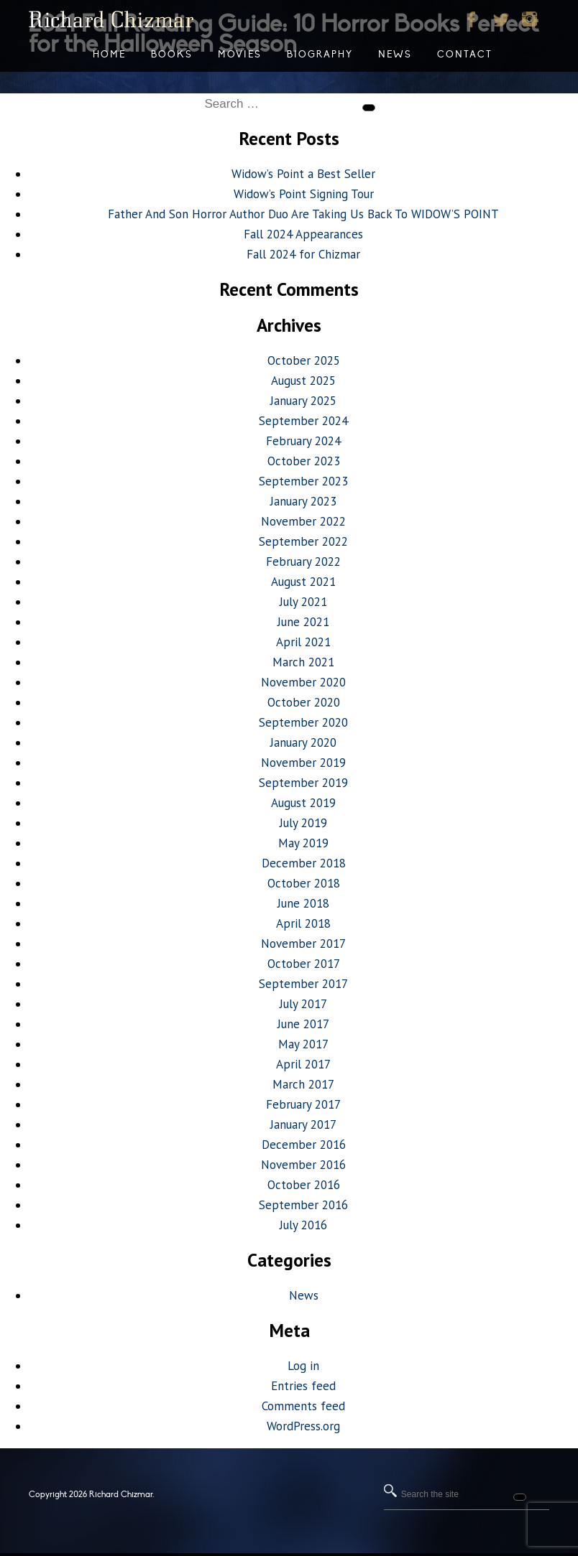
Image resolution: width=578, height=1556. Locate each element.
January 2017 (303, 1124)
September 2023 (303, 481)
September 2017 (303, 984)
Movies (240, 54)
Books (172, 54)
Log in (303, 1366)
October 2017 (303, 964)
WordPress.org (303, 1426)
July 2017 (303, 1004)
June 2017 (303, 1024)
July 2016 (303, 1225)
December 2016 (304, 1144)
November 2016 (303, 1165)
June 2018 (303, 903)
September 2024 (303, 421)
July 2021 (303, 602)
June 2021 (303, 622)
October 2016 (303, 1185)
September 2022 (303, 541)
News (303, 1295)
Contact (464, 54)
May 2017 (303, 1044)
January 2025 (303, 401)
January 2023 (303, 501)
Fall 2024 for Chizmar (303, 254)
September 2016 (303, 1205)
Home (109, 54)
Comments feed (303, 1406)
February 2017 (303, 1104)
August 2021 (303, 582)
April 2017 (303, 1064)
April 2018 (303, 923)
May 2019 (303, 843)
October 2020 (303, 702)
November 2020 (303, 682)
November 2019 (303, 762)
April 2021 (303, 642)
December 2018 (304, 863)
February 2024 (303, 441)
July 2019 (303, 823)
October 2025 (303, 360)
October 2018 (303, 883)
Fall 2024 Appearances (303, 234)
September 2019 (303, 783)
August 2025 (303, 380)
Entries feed (303, 1386)
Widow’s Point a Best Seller (303, 174)
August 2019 (303, 803)
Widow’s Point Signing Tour (304, 194)
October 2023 (303, 461)
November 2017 (303, 943)
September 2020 (303, 722)
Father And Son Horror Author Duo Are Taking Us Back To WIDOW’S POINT (303, 214)
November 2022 (303, 521)
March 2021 (303, 662)
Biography (320, 54)
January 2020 (303, 742)
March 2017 (303, 1084)
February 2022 (303, 561)
